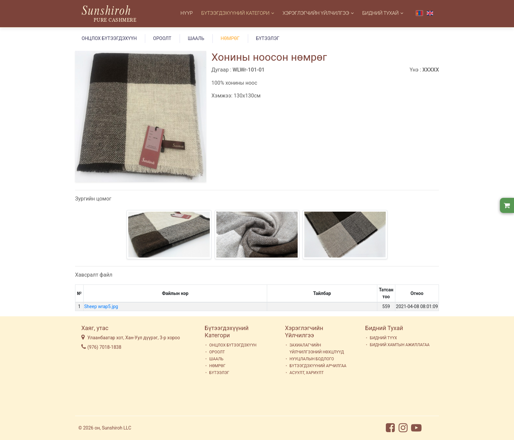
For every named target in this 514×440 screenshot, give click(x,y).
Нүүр (187, 13)
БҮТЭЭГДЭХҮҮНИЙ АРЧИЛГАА (317, 366)
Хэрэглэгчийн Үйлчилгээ (316, 13)
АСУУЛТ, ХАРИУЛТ (306, 372)
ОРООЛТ (162, 38)
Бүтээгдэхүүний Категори (235, 13)
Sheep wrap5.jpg (101, 306)
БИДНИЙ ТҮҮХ (383, 338)
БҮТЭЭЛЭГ (267, 38)
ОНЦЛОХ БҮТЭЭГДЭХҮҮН (109, 38)
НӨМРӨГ (230, 38)
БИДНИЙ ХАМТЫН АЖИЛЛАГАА (399, 345)
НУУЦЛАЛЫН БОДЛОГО (311, 359)
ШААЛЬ (196, 38)
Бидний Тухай (380, 13)
